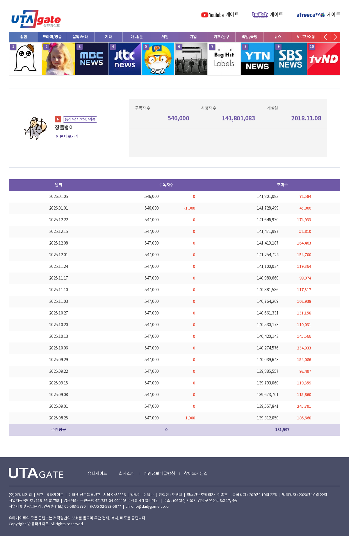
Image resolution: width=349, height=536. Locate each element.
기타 (108, 36)
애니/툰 (137, 36)
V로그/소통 (306, 36)
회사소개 (127, 473)
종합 (23, 36)
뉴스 (278, 36)
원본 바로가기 (67, 136)
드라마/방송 (52, 36)
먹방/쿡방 (250, 36)
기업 (193, 36)
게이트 (232, 15)
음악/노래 (80, 36)
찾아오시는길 (196, 473)
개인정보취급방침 (159, 473)
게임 (165, 36)
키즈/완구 (221, 36)
